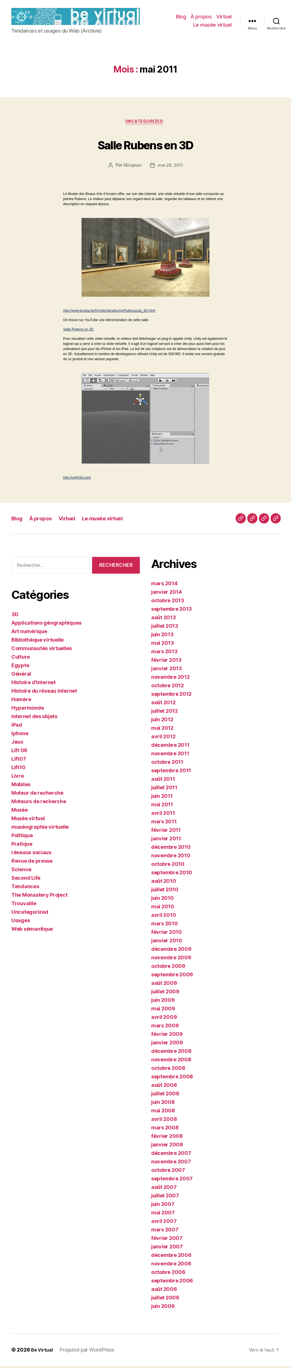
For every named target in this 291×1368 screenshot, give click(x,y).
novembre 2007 (171, 1164)
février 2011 (166, 832)
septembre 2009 (172, 977)
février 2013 (166, 662)
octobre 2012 (167, 688)
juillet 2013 (164, 628)
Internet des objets (34, 718)
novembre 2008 (171, 1062)
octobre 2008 (168, 1070)
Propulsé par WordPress (89, 1352)
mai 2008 (163, 1113)
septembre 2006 (172, 1283)
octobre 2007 (168, 1172)
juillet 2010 (164, 892)
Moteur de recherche (37, 795)
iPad (16, 727)
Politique (22, 837)
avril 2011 (163, 815)
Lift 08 (19, 752)
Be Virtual (43, 1352)
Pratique (21, 846)
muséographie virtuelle (40, 829)
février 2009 (167, 1036)
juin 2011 (162, 798)
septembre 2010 (171, 875)
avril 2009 (164, 1019)
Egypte (20, 667)
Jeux (17, 744)
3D (14, 616)
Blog (181, 17)
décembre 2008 (171, 1053)
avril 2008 (164, 1121)
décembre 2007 (171, 1155)
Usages (20, 922)
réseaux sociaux (31, 854)
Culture (20, 659)
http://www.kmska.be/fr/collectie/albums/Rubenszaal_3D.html (109, 313)
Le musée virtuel (212, 25)
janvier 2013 (166, 671)
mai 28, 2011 (170, 167)
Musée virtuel (28, 820)
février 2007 (166, 1240)
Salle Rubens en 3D (145, 145)
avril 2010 (163, 917)
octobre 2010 (167, 866)
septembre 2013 (171, 611)
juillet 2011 (164, 790)
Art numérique (29, 633)
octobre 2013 (167, 603)
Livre (17, 778)
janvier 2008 (167, 1147)
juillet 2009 (165, 994)
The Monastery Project (39, 897)
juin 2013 (162, 637)
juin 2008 (163, 1104)
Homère (21, 701)
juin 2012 (162, 722)
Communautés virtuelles (41, 650)
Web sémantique (32, 931)
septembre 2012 (171, 696)
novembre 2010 (170, 858)
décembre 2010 (171, 849)
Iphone (19, 735)
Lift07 (18, 761)
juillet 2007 (165, 1198)
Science (21, 871)
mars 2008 (165, 1130)
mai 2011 (162, 807)
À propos (201, 17)
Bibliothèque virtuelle (37, 642)
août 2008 (164, 1087)
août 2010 (163, 883)
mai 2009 (163, 1011)
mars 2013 (164, 654)
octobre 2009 (168, 968)
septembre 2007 (172, 1181)
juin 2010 (162, 900)
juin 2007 (162, 1206)
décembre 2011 (170, 747)
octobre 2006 (168, 1274)
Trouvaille (23, 905)
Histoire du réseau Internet (44, 693)
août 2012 (163, 705)
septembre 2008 (172, 1079)
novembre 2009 (171, 960)
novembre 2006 (171, 1266)
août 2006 (164, 1291)
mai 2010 (162, 909)
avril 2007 (163, 1223)
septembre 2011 (171, 773)
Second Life (25, 880)
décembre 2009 (171, 951)
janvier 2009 (167, 1045)
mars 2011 (164, 824)
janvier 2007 (167, 1249)
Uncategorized (145, 123)
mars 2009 (165, 1028)
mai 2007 (163, 1215)
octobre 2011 (167, 764)
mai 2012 (162, 730)
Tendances (25, 888)
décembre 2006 (171, 1257)
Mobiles (20, 786)
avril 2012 (163, 739)
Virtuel (224, 17)
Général (21, 676)
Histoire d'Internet (33, 684)
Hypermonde (27, 710)
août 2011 (163, 781)
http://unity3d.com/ (77, 480)
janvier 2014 (166, 594)
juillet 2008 (165, 1096)
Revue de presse (32, 863)
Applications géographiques (46, 625)
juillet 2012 (164, 713)
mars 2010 (164, 926)
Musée (19, 812)
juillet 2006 (165, 1300)
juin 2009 (163, 1002)
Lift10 (18, 769)
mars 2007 (164, 1232)
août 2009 (164, 985)
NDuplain (131, 167)
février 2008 (167, 1138)
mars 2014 (164, 586)
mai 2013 (162, 645)
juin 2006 (163, 1308)
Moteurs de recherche (38, 803)
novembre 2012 (170, 679)
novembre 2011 (170, 756)
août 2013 (163, 620)
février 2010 (166, 934)
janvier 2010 (166, 943)
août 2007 (164, 1189)
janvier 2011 (166, 841)
